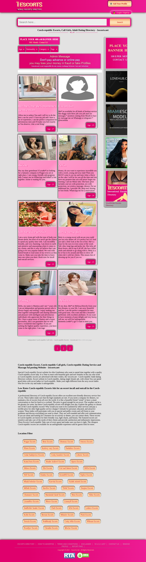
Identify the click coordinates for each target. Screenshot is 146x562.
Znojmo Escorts (87, 488)
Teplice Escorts (86, 475)
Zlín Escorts (47, 468)
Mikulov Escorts (67, 515)
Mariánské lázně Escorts (55, 495)
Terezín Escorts (30, 521)
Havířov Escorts (49, 488)
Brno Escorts (48, 442)
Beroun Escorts (48, 515)
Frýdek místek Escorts (77, 481)
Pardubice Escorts (73, 448)
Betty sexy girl (69, 232)
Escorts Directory (26, 544)
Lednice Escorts (91, 508)
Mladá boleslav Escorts (33, 481)
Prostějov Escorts (31, 528)
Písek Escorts (86, 515)
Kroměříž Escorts (66, 475)
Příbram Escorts (93, 521)
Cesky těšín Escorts (72, 521)
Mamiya (24, 300)
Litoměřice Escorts (31, 501)
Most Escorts (77, 495)
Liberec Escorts (82, 455)
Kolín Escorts (29, 515)
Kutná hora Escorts (31, 462)
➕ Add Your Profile (118, 4)
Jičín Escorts (74, 508)
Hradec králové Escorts (55, 462)
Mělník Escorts (30, 488)
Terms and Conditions (67, 544)
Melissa (64, 300)
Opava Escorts (77, 462)
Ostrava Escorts (86, 442)
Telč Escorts (28, 475)
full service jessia (32, 232)
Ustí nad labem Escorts (68, 468)
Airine (23, 165)
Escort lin (65, 106)
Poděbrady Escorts (50, 521)
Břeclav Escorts (71, 528)
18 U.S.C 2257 (99, 544)
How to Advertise (46, 544)
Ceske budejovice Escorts (34, 455)
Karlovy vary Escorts (50, 448)
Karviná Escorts (55, 481)
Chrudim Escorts (51, 528)
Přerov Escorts (51, 501)
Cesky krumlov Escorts (60, 455)
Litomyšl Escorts (71, 501)
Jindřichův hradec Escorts (34, 508)
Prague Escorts (30, 442)
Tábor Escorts (94, 495)
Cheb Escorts (56, 508)
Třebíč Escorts (68, 488)
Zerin (62, 165)
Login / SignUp (123, 13)
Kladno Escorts (46, 475)
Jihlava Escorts (30, 468)
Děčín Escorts (89, 468)
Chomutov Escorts (31, 495)
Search (120, 22)
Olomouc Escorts (66, 442)
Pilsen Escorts (29, 448)
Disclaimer (86, 544)
